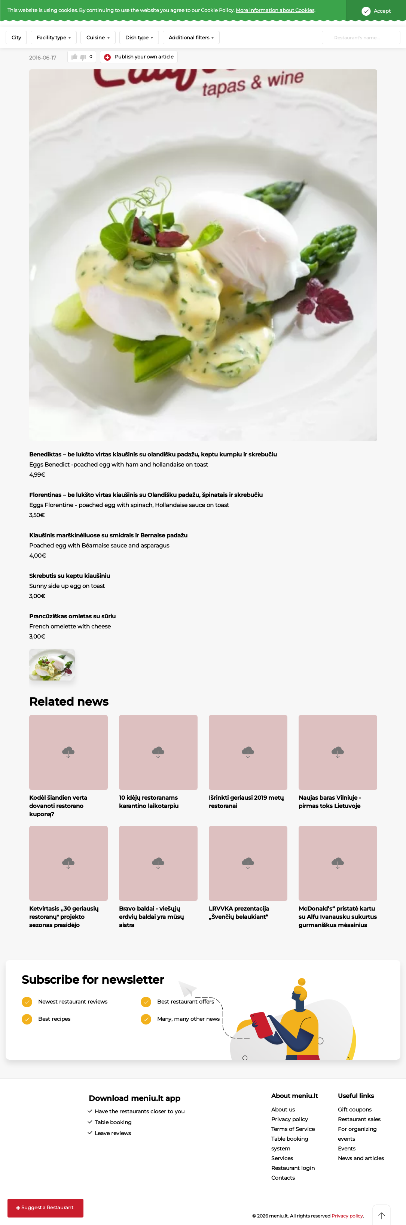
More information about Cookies (275, 10)
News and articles (361, 1158)
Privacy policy (289, 1119)
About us (283, 1109)
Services (282, 1158)
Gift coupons (355, 1109)
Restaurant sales (359, 1119)
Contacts (283, 1177)
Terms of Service (293, 1129)
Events (346, 1148)
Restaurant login (293, 1168)
